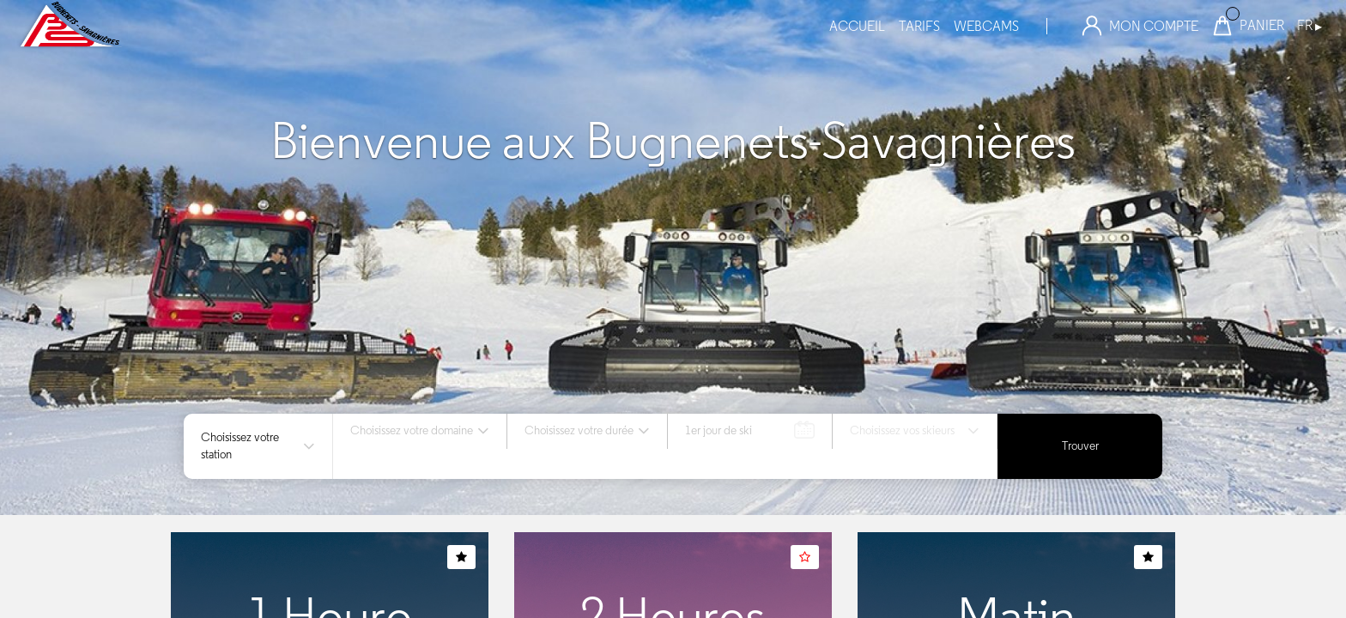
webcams (986, 26)
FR (1309, 25)
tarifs (919, 26)
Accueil (857, 26)
